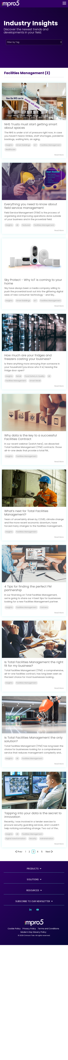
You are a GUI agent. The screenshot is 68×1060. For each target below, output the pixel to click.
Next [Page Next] (49, 851)
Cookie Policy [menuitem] (14, 928)
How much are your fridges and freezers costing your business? (28, 357)
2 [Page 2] (29, 851)
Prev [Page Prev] (18, 851)
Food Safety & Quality (34, 376)
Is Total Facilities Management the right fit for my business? (33, 664)
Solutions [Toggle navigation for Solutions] (33, 879)
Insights (9, 145)
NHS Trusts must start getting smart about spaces (30, 126)
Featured (26, 225)
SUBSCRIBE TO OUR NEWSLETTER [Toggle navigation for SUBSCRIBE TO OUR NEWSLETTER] (32, 901)
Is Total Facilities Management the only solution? (33, 739)
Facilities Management (50, 145)
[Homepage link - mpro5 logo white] (34, 924)
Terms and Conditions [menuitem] (48, 928)
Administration (46, 838)
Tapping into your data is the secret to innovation (33, 815)
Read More (59, 155)
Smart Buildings (23, 145)
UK (17, 225)
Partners (44, 607)
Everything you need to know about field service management (30, 206)
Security (32, 838)
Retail (18, 376)
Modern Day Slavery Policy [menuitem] (33, 932)
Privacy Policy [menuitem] (29, 928)
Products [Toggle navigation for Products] (33, 868)
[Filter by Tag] (34, 42)
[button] (64, 3)
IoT (35, 145)
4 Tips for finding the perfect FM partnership (27, 588)
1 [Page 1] (25, 851)
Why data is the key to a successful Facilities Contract (30, 437)
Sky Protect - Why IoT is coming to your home (33, 281)
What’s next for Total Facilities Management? (26, 513)
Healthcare (10, 149)
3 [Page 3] (33, 851)
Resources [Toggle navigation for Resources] (32, 890)
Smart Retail (35, 380)
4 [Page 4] (37, 851)
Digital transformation (16, 838)
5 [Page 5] (42, 851)
